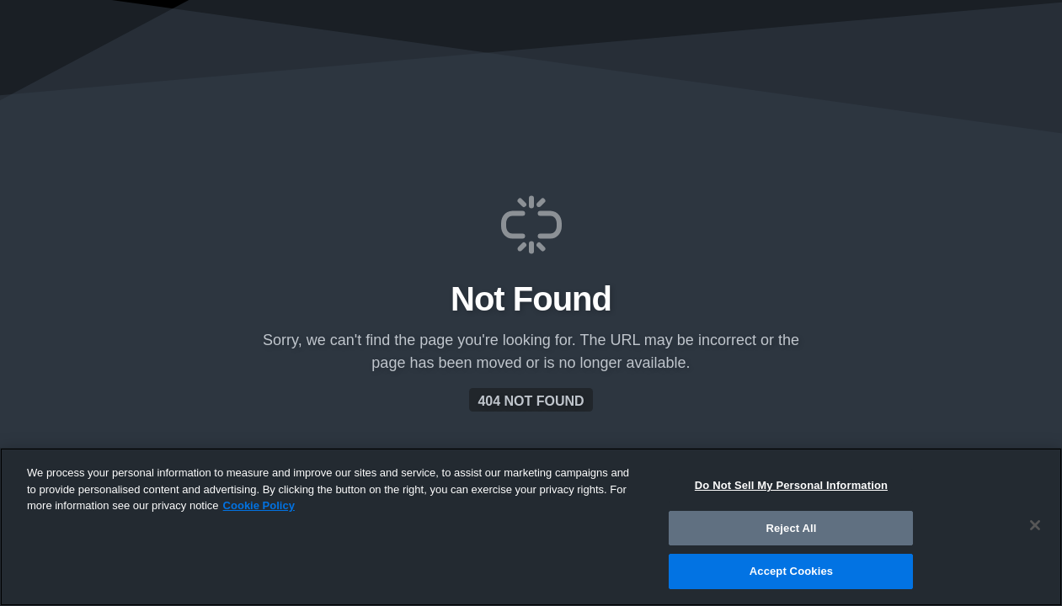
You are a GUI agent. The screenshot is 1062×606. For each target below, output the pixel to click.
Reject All (791, 528)
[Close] (1035, 525)
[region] (531, 527)
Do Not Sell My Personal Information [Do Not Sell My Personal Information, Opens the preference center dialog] (791, 485)
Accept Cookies (791, 571)
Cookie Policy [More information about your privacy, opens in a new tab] (259, 505)
